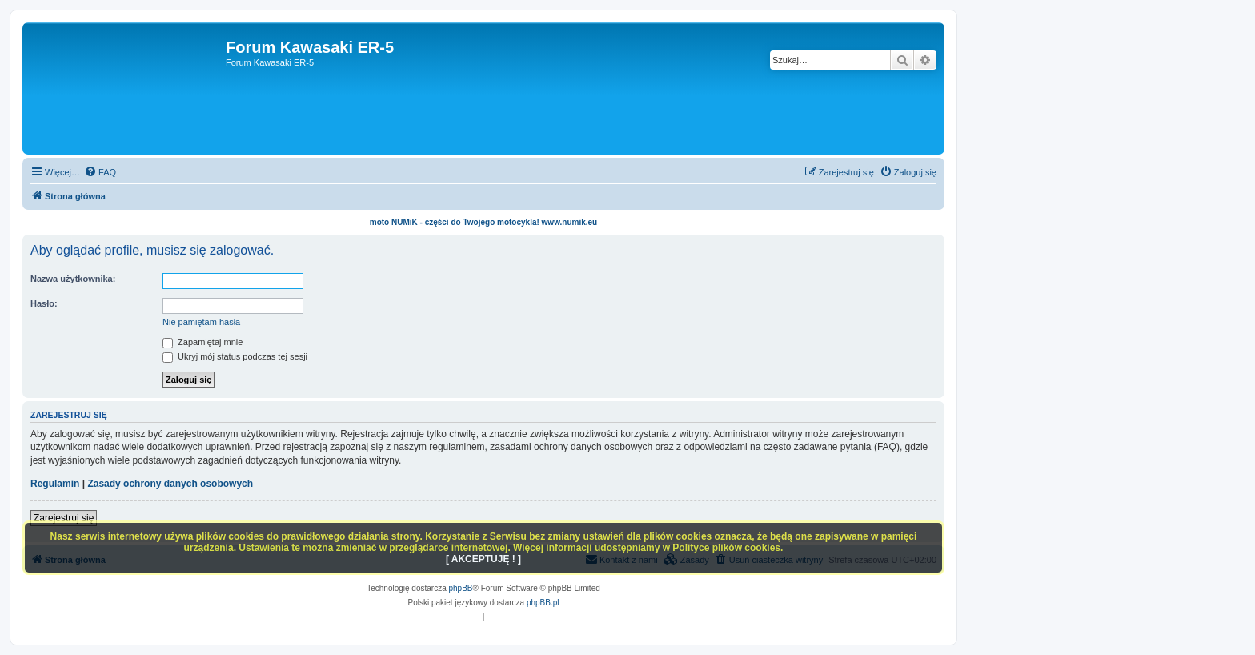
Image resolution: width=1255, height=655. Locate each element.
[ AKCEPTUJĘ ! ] (483, 559)
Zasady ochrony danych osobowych (170, 483)
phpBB (461, 588)
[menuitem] (100, 172)
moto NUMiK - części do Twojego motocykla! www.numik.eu (483, 222)
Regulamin (54, 483)
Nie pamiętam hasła (201, 322)
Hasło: (44, 303)
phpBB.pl (543, 602)
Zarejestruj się (64, 518)
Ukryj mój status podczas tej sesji (234, 356)
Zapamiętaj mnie (202, 342)
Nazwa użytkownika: (72, 278)
